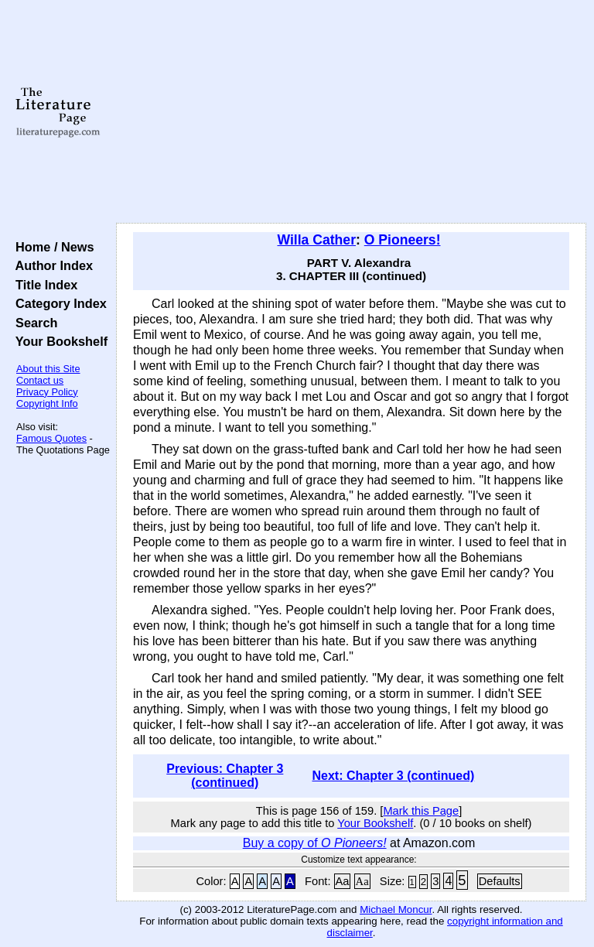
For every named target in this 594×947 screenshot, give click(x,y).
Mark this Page (421, 811)
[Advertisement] (351, 112)
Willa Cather (316, 240)
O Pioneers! (402, 240)
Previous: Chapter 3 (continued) (224, 775)
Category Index (58, 303)
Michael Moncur (396, 909)
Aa (343, 881)
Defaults (500, 881)
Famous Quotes (51, 438)
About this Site (48, 368)
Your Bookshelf (58, 341)
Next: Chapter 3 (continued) (393, 775)
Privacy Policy (47, 392)
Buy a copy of (315, 843)
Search (33, 323)
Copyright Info (47, 403)
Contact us (39, 380)
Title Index (43, 285)
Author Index (51, 265)
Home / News (51, 247)
